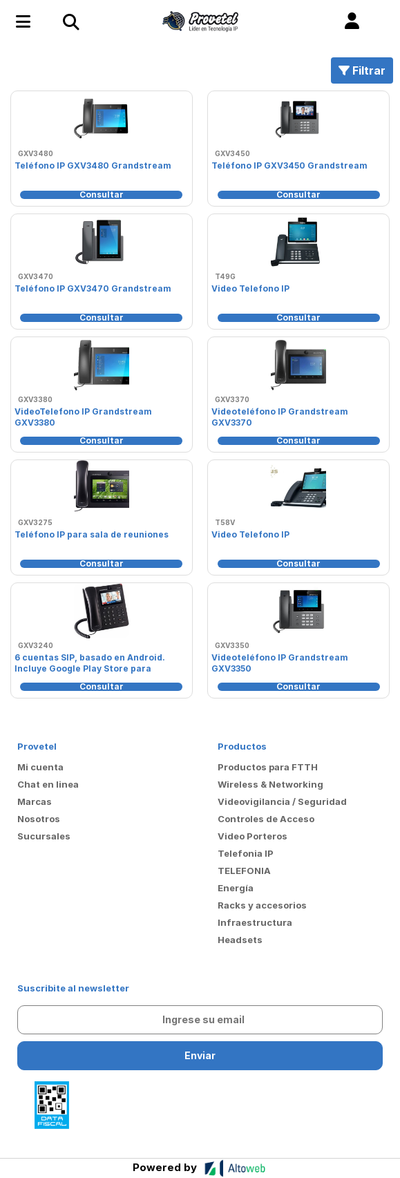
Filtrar (362, 70)
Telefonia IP (246, 853)
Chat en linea (48, 784)
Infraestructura (255, 922)
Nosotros (38, 818)
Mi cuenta (40, 766)
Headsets (240, 939)
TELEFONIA (244, 870)
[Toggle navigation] (70, 21)
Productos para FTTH (268, 766)
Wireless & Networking (270, 784)
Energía (236, 887)
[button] (352, 21)
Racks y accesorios (262, 905)
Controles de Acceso (266, 818)
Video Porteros (252, 836)
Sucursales (43, 836)
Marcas (34, 801)
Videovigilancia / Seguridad (282, 801)
